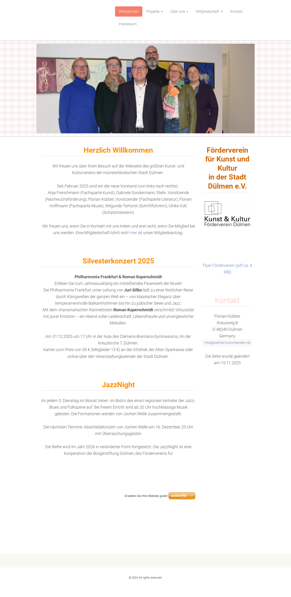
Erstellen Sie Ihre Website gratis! (146, 584)
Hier (134, 232)
